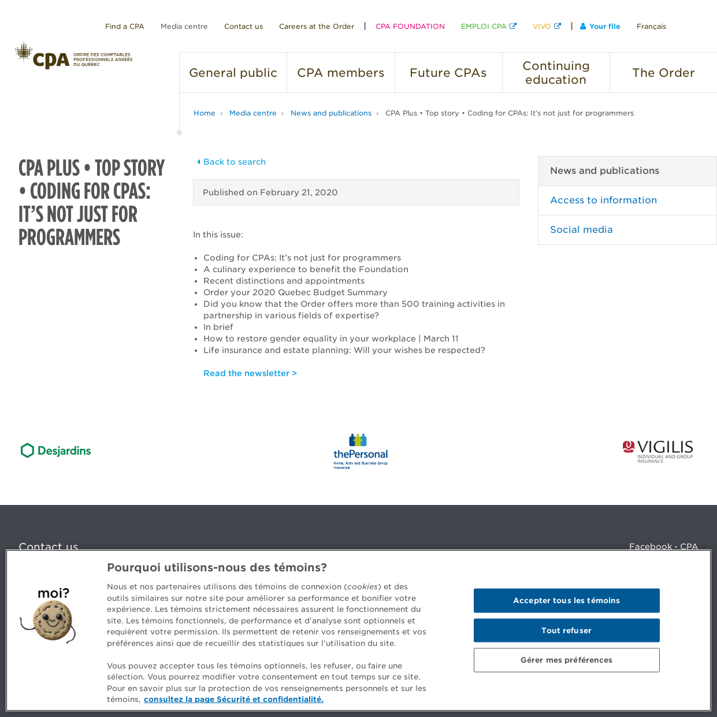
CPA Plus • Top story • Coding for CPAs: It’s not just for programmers (509, 113)
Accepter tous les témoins (566, 600)
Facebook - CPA (664, 546)
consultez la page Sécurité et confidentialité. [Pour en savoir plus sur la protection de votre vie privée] (234, 699)
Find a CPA (124, 26)
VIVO (542, 26)
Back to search (229, 161)
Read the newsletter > (250, 373)
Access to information (603, 200)
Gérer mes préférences (567, 660)
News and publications (331, 113)
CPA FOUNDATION (410, 26)
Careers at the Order (316, 26)
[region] (358, 630)
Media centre (184, 26)
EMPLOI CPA (484, 26)
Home (205, 113)
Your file (600, 26)
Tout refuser (566, 630)
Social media (581, 229)
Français (651, 26)
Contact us (243, 26)
